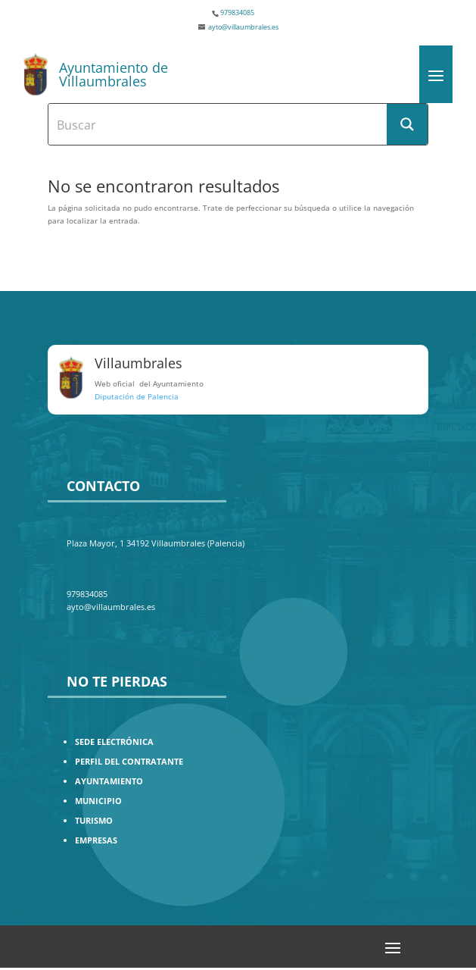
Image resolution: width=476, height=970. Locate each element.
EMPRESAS (96, 840)
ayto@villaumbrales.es (243, 27)
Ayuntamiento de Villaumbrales (113, 74)
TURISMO (94, 820)
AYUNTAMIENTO (109, 781)
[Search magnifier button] (407, 124)
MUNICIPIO (98, 800)
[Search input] (218, 124)
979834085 (237, 12)
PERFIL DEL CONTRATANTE (129, 761)
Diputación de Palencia (137, 396)
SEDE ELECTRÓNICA (114, 741)
